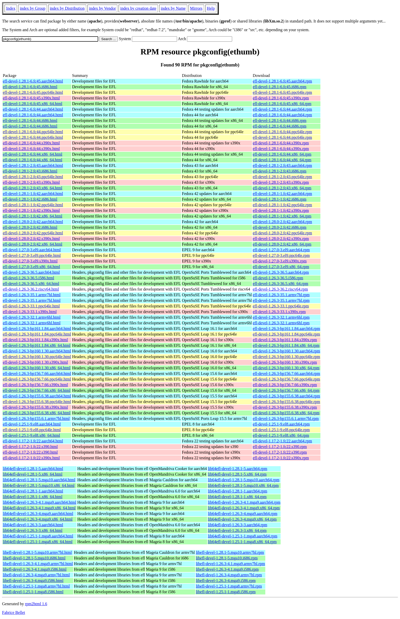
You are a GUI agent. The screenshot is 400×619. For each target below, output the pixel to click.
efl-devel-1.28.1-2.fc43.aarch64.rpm (282, 165)
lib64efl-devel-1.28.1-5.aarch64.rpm (237, 468)
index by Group (32, 8)
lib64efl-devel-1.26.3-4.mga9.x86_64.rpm (242, 519)
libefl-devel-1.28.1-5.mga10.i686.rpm (227, 558)
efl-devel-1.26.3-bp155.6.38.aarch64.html (37, 396)
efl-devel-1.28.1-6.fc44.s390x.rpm (281, 143)
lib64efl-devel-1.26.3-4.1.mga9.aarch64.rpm (244, 502)
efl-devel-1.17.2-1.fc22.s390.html (30, 446)
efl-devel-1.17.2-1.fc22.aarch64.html (33, 441)
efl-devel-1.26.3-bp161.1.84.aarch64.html (37, 328)
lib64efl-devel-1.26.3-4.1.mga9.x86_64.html (39, 508)
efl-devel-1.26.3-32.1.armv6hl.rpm (281, 317)
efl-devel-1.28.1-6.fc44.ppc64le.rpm (282, 132)
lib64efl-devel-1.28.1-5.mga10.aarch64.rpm (243, 480)
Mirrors (196, 8)
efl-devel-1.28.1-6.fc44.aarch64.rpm (282, 109)
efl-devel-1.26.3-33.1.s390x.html (30, 312)
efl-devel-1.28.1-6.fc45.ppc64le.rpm (282, 92)
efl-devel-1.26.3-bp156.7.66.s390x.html (35, 385)
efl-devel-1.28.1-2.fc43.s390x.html (31, 182)
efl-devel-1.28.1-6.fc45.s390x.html (31, 98)
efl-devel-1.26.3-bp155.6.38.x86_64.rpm (286, 413)
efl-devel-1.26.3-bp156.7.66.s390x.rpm (285, 385)
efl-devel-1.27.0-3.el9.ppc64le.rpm (281, 255)
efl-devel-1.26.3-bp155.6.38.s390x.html (35, 407)
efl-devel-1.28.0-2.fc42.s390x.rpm (281, 238)
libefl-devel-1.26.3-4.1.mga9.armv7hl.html (38, 563)
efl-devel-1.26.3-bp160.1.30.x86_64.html (36, 368)
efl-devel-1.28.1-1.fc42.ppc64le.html (33, 205)
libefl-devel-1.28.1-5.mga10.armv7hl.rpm (230, 552)
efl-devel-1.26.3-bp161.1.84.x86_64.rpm (286, 345)
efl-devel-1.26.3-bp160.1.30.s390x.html (35, 362)
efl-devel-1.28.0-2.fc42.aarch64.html (33, 222)
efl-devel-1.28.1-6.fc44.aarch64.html (33, 109)
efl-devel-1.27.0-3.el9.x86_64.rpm (281, 267)
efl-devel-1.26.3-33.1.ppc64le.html (31, 306)
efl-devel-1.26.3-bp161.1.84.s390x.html (35, 340)
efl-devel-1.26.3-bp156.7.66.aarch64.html (37, 373)
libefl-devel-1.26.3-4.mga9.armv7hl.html (36, 575)
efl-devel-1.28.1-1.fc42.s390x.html (31, 210)
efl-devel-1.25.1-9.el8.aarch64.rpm (281, 424)
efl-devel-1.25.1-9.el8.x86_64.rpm (281, 435)
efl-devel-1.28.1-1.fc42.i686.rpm (279, 199)
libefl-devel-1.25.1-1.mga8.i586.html (33, 592)
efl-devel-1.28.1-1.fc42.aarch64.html (33, 193)
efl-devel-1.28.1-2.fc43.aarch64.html (33, 165)
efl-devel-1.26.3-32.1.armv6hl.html (31, 317)
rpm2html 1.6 (36, 604)
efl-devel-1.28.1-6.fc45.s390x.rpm (281, 98)
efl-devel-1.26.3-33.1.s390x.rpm (279, 312)
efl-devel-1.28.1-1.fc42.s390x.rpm (281, 210)
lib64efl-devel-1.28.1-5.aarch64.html (33, 468)
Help (211, 8)
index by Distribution (67, 8)
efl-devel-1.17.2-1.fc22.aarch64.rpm (282, 441)
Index (10, 8)
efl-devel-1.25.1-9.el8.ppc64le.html (32, 430)
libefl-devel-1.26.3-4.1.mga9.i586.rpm (227, 569)
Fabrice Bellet (13, 612)
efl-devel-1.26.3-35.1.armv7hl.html (31, 295)
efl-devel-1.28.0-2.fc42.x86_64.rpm (282, 244)
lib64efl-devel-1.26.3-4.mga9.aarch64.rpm (242, 513)
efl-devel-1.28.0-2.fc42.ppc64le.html (33, 233)
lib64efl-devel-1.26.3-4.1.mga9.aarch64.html (39, 502)
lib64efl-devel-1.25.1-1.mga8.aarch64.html (38, 536)
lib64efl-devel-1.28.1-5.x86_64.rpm (237, 474)
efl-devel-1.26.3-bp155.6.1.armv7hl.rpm (286, 418)
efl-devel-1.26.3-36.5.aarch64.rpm (281, 272)
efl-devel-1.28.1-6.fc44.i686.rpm (279, 120)
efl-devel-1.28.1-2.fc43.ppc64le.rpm (282, 177)
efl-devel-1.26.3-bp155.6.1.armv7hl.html (36, 418)
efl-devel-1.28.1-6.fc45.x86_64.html (32, 103)
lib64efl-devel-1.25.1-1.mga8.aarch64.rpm (242, 536)
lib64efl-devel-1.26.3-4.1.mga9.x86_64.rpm (244, 508)
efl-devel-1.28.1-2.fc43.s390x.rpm (281, 182)
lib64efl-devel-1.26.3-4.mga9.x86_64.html (37, 519)
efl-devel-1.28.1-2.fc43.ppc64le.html (33, 177)
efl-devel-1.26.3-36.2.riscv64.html (31, 289)
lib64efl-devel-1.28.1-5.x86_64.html (32, 474)
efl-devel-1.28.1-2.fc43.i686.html (30, 171)
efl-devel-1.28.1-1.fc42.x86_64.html (32, 216)
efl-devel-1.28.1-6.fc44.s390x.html (31, 143)
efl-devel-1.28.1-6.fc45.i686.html (30, 87)
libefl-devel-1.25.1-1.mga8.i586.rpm (226, 592)
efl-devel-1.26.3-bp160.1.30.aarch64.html (37, 351)
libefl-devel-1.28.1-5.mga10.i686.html (34, 558)
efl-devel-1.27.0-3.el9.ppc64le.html (32, 255)
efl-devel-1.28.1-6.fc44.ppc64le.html (33, 132)
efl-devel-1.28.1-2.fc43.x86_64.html (32, 188)
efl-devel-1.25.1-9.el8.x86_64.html (31, 435)
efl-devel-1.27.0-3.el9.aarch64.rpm (281, 250)
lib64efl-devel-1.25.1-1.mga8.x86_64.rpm (242, 542)
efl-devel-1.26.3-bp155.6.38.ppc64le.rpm (286, 401)
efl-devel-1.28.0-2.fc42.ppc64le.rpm (282, 233)
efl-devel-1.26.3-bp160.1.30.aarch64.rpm (286, 351)
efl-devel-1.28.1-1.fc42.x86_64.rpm (282, 216)
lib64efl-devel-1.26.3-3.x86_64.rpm (237, 530)
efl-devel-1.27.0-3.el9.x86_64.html (31, 267)
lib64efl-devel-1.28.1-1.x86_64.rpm (237, 497)
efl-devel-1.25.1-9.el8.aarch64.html (32, 424)
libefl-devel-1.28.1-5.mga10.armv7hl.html (37, 552)
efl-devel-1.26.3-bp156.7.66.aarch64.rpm (286, 373)
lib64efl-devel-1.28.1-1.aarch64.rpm (237, 491)
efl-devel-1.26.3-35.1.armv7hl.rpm (281, 295)
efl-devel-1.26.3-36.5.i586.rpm (278, 278)
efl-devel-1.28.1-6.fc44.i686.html (30, 120)
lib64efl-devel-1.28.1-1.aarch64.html (33, 491)
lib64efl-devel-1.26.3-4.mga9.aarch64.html (38, 513)
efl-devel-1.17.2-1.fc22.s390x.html (31, 458)
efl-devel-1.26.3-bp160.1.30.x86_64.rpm (286, 368)
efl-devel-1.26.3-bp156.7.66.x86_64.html (36, 390)
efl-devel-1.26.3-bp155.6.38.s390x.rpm (285, 407)
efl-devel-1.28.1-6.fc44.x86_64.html (32, 154)
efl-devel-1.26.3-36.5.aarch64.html (31, 272)
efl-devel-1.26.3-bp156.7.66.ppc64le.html (37, 379)
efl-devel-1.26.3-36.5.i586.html (28, 278)
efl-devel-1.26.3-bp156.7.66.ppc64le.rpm (286, 379)
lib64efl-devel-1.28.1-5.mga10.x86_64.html (38, 485)
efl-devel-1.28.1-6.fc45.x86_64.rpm (282, 103)
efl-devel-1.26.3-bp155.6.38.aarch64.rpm (286, 396)
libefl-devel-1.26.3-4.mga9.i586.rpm (226, 580)
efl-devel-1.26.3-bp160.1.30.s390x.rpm (285, 362)
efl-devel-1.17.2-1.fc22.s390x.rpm (281, 458)
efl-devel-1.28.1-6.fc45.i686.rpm (279, 87)
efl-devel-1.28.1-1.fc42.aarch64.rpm (282, 193)
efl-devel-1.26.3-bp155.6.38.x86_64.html (36, 413)
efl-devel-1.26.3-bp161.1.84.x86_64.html (36, 345)
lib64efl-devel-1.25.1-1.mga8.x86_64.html (37, 542)
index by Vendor (102, 8)
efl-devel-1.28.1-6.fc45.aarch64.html (33, 81)
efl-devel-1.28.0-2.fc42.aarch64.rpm (282, 222)
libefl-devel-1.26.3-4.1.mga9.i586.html (35, 569)
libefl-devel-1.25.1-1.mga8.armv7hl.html (36, 586)
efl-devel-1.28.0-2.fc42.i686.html (30, 227)
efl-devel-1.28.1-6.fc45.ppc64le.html (33, 92)
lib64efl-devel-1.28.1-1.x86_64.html (32, 497)
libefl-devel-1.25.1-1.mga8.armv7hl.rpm (229, 586)
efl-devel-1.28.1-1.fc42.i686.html (30, 199)
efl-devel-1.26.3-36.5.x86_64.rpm (280, 283)
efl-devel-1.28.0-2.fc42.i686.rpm (279, 227)
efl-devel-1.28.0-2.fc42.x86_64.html (32, 244)
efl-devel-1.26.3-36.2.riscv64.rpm (280, 289)
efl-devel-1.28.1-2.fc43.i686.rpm (279, 171)
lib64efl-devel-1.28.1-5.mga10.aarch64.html (39, 480)
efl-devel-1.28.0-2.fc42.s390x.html (31, 238)
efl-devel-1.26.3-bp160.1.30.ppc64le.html (37, 356)
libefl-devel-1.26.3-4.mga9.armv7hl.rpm (229, 575)
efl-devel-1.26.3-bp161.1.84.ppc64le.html (37, 334)
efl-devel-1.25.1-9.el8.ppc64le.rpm (281, 430)
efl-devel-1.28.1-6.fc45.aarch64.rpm (282, 81)
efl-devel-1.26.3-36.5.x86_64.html (31, 283)
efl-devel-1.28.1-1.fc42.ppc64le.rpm (282, 205)
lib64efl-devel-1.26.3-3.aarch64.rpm (237, 525)
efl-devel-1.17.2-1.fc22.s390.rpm (280, 446)
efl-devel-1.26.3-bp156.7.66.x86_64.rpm (286, 390)
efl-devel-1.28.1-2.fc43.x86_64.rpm (282, 188)
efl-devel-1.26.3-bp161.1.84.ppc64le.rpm (286, 334)
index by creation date (138, 8)
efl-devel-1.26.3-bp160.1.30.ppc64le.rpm (286, 356)
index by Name (173, 8)
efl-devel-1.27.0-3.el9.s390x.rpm (280, 261)
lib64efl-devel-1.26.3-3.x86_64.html (32, 530)
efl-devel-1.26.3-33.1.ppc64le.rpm (281, 306)
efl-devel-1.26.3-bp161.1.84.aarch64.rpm (286, 328)
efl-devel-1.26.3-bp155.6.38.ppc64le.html (37, 401)
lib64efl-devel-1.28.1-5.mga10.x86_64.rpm (243, 485)
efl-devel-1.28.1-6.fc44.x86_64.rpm (282, 154)
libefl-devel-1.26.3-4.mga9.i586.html (33, 580)
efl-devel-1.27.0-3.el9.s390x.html (30, 261)
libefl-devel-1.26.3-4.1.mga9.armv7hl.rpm (230, 563)
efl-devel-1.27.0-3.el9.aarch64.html (32, 250)
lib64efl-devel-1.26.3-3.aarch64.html (33, 525)
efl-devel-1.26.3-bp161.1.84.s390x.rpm (285, 340)
